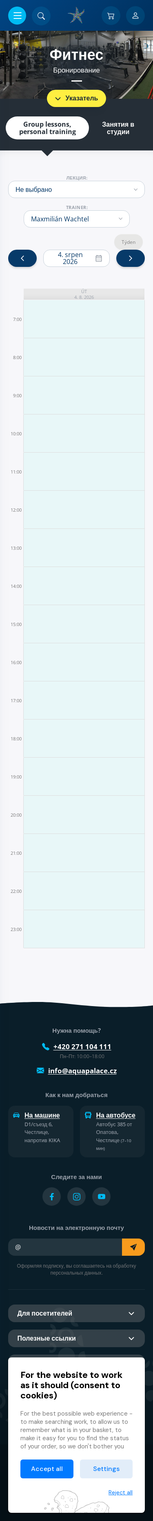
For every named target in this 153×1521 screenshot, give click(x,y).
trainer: (77, 207)
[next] (130, 258)
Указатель (75, 98)
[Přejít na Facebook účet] (51, 1196)
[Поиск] (41, 16)
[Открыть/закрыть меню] (17, 16)
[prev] (22, 258)
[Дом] (77, 15)
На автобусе (110, 1115)
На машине (36, 1115)
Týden (128, 242)
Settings (106, 1468)
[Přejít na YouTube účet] (101, 1196)
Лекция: (77, 178)
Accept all (47, 1468)
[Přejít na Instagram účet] (76, 1196)
